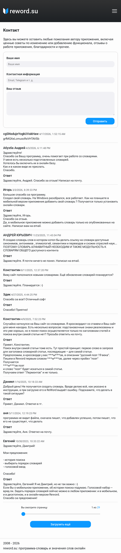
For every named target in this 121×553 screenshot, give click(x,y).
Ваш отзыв (60, 101)
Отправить (100, 121)
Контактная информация (60, 78)
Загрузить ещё (60, 524)
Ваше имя (60, 61)
